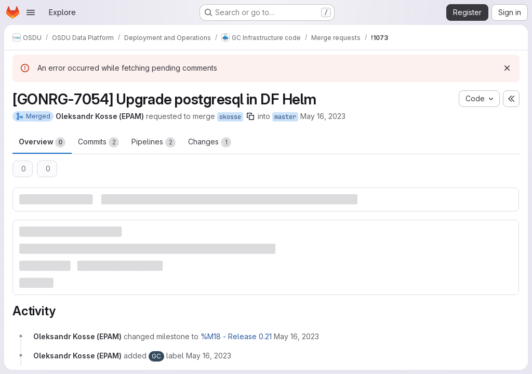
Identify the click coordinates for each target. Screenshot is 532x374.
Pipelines (153, 142)
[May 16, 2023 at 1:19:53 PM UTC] (296, 336)
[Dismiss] (507, 68)
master (285, 117)
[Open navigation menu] (30, 12)
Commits (98, 142)
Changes (209, 142)
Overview (42, 142)
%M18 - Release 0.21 (236, 336)
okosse (230, 117)
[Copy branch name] (250, 116)
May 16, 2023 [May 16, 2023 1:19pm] (322, 116)
